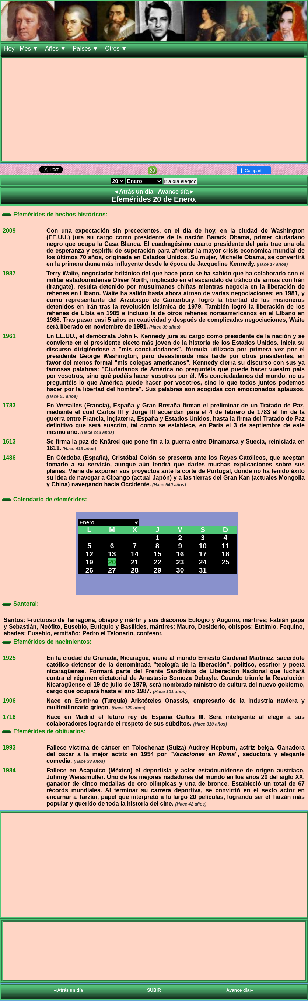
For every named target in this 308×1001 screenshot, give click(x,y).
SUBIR (154, 990)
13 (112, 554)
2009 (9, 230)
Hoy (9, 48)
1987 (9, 273)
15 (157, 554)
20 (112, 562)
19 (89, 562)
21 (135, 562)
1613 (9, 441)
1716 (9, 717)
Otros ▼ (117, 48)
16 (180, 554)
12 (89, 554)
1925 (9, 658)
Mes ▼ (30, 48)
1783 (9, 405)
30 (180, 570)
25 (225, 562)
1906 (9, 701)
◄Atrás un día (134, 191)
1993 (9, 747)
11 (225, 546)
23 (180, 562)
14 (135, 554)
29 (157, 570)
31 (203, 570)
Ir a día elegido (180, 181)
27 (112, 570)
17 (203, 554)
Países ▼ (86, 48)
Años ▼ (56, 48)
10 (203, 546)
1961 (9, 336)
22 (157, 562)
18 (225, 554)
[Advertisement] (154, 109)
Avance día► (176, 191)
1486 (9, 458)
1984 (9, 770)
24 (203, 562)
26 (89, 570)
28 (135, 570)
